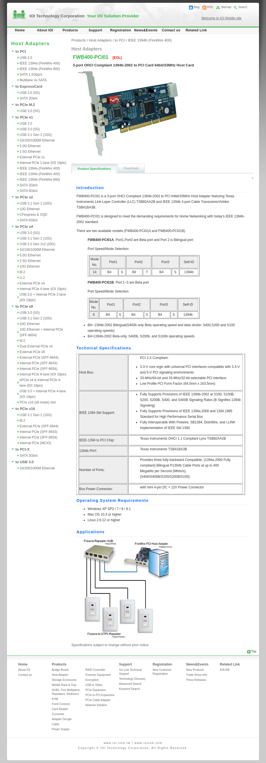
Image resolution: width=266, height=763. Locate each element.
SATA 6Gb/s (29, 191)
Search (242, 7)
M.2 (22, 272)
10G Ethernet (29, 209)
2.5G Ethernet (30, 152)
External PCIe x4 (32, 283)
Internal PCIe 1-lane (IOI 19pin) (43, 163)
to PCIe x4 (24, 226)
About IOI (45, 30)
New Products (195, 669)
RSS (210, 7)
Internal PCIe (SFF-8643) (38, 363)
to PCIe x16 (25, 409)
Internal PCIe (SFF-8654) (38, 369)
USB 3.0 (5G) (30, 93)
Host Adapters (100, 40)
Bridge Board (60, 669)
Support (95, 30)
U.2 (22, 278)
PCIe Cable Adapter (98, 700)
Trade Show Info (196, 674)
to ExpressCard (28, 86)
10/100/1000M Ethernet (37, 140)
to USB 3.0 (24, 462)
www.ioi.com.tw (117, 743)
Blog (196, 7)
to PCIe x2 (24, 197)
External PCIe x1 (32, 157)
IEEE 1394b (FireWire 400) (40, 174)
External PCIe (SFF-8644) (39, 358)
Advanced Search (130, 683)
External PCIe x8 (32, 352)
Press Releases (196, 679)
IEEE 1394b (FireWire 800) (40, 69)
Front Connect (61, 704)
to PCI (20, 51)
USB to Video (93, 685)
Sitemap (226, 7)
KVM (55, 699)
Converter (58, 714)
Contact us (171, 30)
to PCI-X (22, 449)
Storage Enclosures (64, 679)
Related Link (196, 30)
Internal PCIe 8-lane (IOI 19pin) (43, 374)
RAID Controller (95, 669)
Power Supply (60, 729)
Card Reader (60, 709)
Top (253, 651)
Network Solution (96, 705)
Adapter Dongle (62, 719)
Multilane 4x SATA (33, 80)
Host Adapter (60, 674)
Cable (55, 724)
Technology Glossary (132, 678)
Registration (120, 30)
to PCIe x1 (24, 117)
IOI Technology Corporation (84, 15)
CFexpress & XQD (33, 215)
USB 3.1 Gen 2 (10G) (36, 135)
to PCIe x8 (24, 306)
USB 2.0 (26, 58)
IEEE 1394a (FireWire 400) (40, 63)
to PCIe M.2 (25, 105)
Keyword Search (129, 688)
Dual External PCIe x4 (36, 346)
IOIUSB (225, 669)
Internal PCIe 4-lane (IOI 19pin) (43, 289)
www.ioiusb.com (148, 743)
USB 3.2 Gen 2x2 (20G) (37, 244)
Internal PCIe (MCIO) (35, 443)
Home (20, 30)
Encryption (92, 679)
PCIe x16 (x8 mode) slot (38, 402)
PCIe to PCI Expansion (100, 695)
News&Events (146, 30)
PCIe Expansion (95, 690)
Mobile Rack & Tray (64, 685)
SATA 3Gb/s (29, 98)
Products (70, 30)
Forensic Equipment (98, 674)
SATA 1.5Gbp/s (31, 74)
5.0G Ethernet (30, 146)
